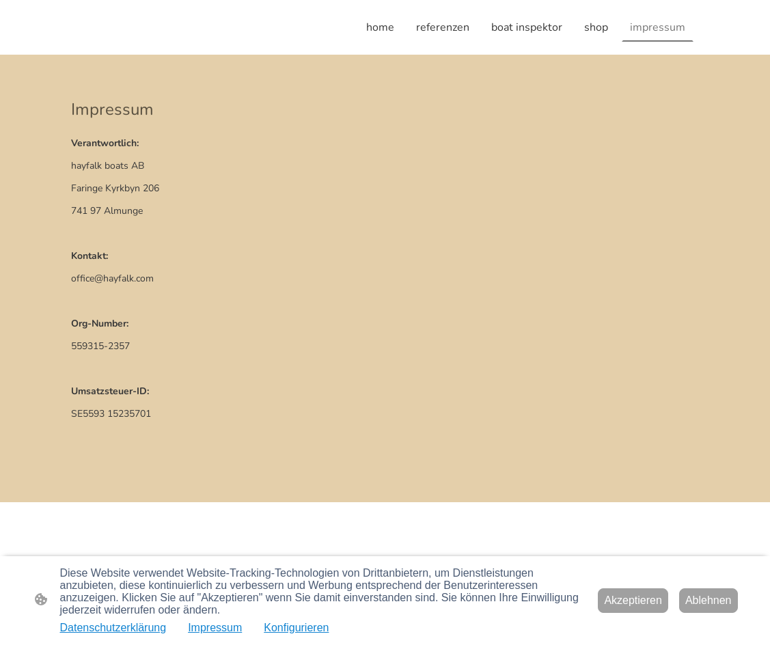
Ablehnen (708, 600)
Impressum (215, 627)
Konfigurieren (296, 627)
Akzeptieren (633, 600)
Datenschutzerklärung (113, 627)
